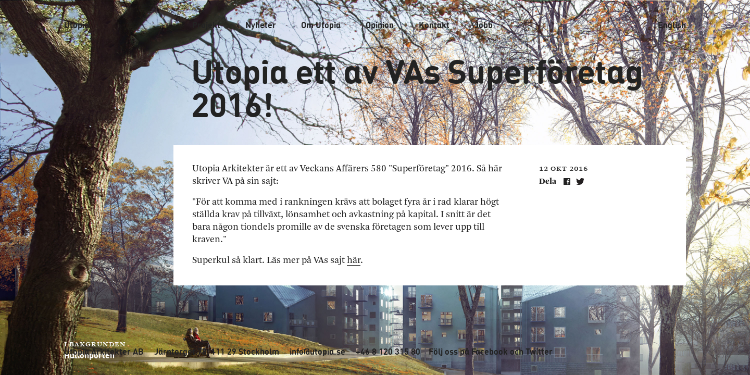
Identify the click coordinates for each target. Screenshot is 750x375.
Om (321, 25)
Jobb (483, 25)
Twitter (539, 351)
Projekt (206, 25)
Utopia (76, 24)
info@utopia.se (317, 351)
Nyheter (260, 25)
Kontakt (434, 25)
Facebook (489, 351)
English (672, 25)
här (353, 260)
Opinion (380, 25)
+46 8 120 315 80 (388, 351)
